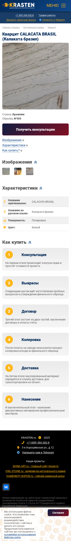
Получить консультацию (35, 129)
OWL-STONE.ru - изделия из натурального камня (35, 471)
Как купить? (11, 150)
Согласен (58, 512)
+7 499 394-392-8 (25, 15)
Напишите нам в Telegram (38, 452)
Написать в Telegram (53, 20)
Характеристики (13, 145)
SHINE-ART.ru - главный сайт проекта (36, 466)
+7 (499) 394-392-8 (38, 442)
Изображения (12, 140)
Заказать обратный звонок (21, 20)
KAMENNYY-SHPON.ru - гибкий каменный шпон (35, 476)
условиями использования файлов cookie (20, 536)
